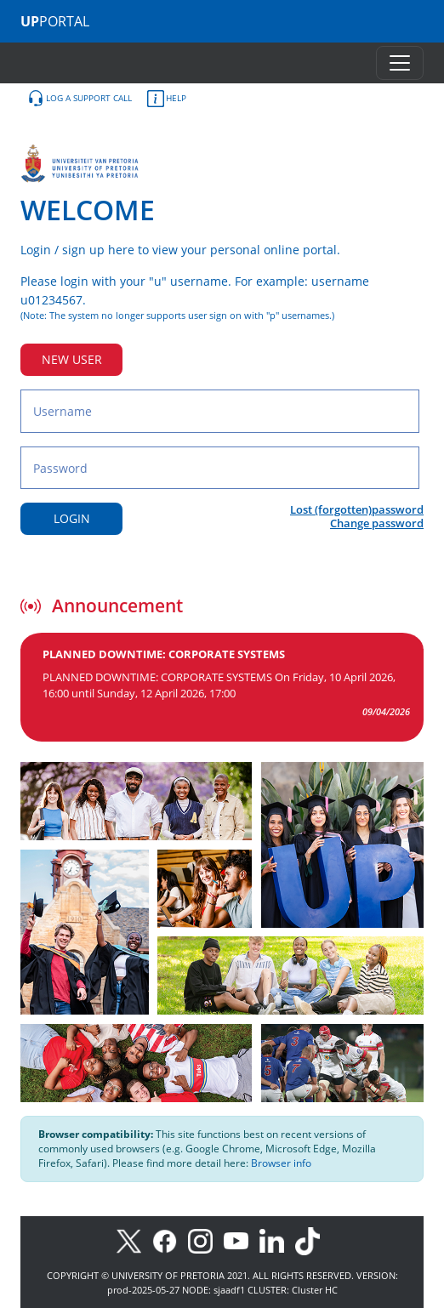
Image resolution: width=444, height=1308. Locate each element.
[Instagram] (206, 1239)
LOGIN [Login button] (72, 518)
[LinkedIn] (276, 1239)
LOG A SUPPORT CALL (79, 98)
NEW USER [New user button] (72, 359)
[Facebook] (170, 1239)
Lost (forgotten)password (357, 509)
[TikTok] (311, 1239)
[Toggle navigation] (400, 63)
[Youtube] (241, 1239)
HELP (166, 98)
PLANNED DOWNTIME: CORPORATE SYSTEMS (164, 654)
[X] (133, 1239)
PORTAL (54, 21)
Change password (377, 523)
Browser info (281, 1163)
